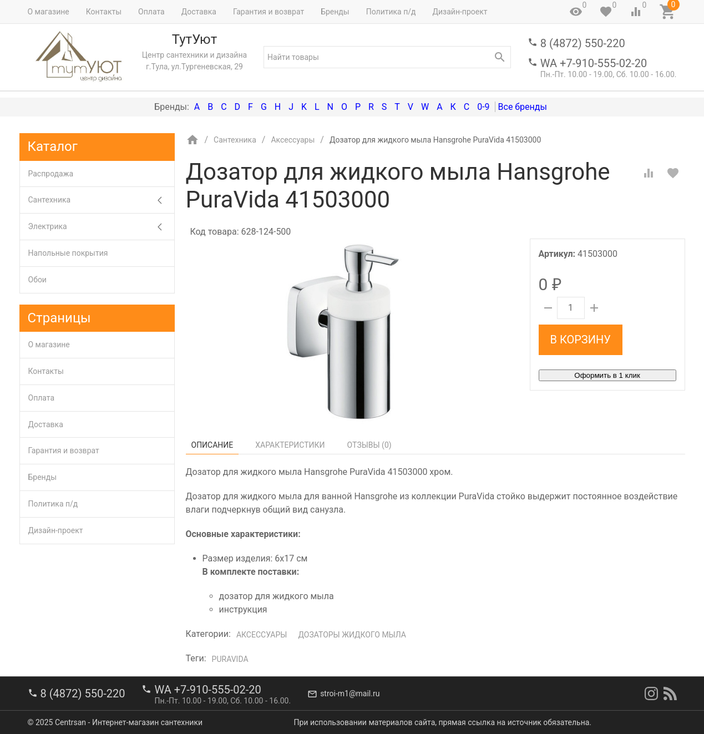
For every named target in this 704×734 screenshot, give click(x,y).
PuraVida (230, 659)
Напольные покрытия (68, 253)
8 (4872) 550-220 (582, 43)
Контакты (103, 11)
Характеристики (290, 445)
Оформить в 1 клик (607, 375)
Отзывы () (369, 445)
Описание (212, 445)
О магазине (48, 11)
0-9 (483, 107)
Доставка (198, 11)
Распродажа (51, 173)
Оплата (151, 11)
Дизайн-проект (459, 11)
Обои (37, 279)
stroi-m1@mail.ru (349, 693)
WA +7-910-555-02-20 (593, 63)
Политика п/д (391, 11)
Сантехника (101, 200)
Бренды (335, 11)
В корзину (580, 339)
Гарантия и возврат (268, 11)
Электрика (101, 227)
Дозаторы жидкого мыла (352, 634)
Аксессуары (261, 634)
